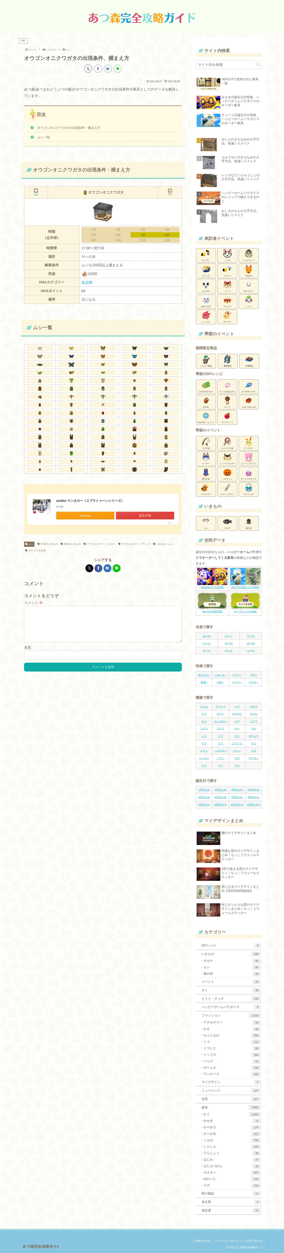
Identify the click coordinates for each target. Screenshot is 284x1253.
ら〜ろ (251, 650)
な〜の (229, 643)
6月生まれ (220, 797)
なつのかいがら (249, 386)
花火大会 (206, 473)
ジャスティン (249, 255)
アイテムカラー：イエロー (99, 544)
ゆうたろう (249, 285)
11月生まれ (237, 804)
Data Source (202, 1240)
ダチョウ (253, 736)
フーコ (227, 285)
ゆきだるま (206, 301)
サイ (237, 728)
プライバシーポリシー (227, 1240)
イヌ (237, 706)
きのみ (206, 401)
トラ (203, 743)
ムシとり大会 (227, 443)
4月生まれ (253, 789)
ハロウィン (227, 473)
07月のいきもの (47, 544)
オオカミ (237, 713)
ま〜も (207, 650)
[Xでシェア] (88, 69)
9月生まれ (204, 804)
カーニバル (249, 489)
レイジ (249, 301)
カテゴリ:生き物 (35, 550)
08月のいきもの (71, 544)
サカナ (227, 523)
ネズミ (204, 750)
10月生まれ (220, 804)
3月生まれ (237, 789)
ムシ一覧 (43, 137)
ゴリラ (220, 728)
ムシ (29, 544)
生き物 (86, 282)
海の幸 (249, 523)
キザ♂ (253, 675)
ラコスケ (227, 301)
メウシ (220, 758)
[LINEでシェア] (118, 69)
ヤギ (237, 758)
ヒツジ (237, 750)
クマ (237, 721)
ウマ (203, 713)
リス (203, 765)
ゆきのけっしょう (206, 417)
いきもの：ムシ (163, 544)
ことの (227, 255)
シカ (203, 736)
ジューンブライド (249, 458)
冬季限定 (249, 360)
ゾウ (220, 736)
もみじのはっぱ (249, 401)
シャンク (206, 270)
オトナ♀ (237, 682)
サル (253, 728)
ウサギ (253, 706)
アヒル (204, 706)
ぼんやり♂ (204, 675)
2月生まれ (220, 789)
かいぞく (206, 255)
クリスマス (206, 489)
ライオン (253, 758)
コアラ (253, 721)
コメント (33, 603)
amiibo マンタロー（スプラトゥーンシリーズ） (90, 500)
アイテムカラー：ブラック (134, 544)
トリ (220, 743)
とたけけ (206, 285)
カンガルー (220, 721)
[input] (229, 64)
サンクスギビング (249, 473)
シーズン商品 (206, 360)
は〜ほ (251, 643)
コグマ (204, 728)
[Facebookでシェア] (98, 69)
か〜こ (229, 635)
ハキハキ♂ (220, 675)
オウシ (220, 713)
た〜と (207, 643)
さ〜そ (251, 635)
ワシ (220, 765)
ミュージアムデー (227, 458)
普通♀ (204, 682)
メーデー (206, 458)
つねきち (249, 270)
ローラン (227, 316)
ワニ (237, 765)
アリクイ (220, 706)
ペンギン (204, 758)
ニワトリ (237, 743)
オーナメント (227, 417)
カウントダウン (227, 489)
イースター (249, 443)
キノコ (227, 401)
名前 (27, 654)
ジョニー (227, 270)
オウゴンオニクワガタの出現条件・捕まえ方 (68, 127)
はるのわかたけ (206, 386)
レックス (206, 316)
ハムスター (220, 750)
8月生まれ (253, 797)
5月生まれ (204, 797)
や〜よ (229, 650)
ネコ (253, 743)
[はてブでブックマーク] (108, 69)
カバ (203, 721)
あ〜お (207, 635)
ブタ (253, 750)
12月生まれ (253, 804)
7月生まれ (237, 797)
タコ (237, 736)
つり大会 (206, 443)
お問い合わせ (254, 1240)
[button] (257, 64)
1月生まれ (204, 789)
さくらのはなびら (227, 386)
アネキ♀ (253, 682)
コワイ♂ (237, 675)
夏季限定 (228, 360)
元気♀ (220, 682)
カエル (253, 713)
